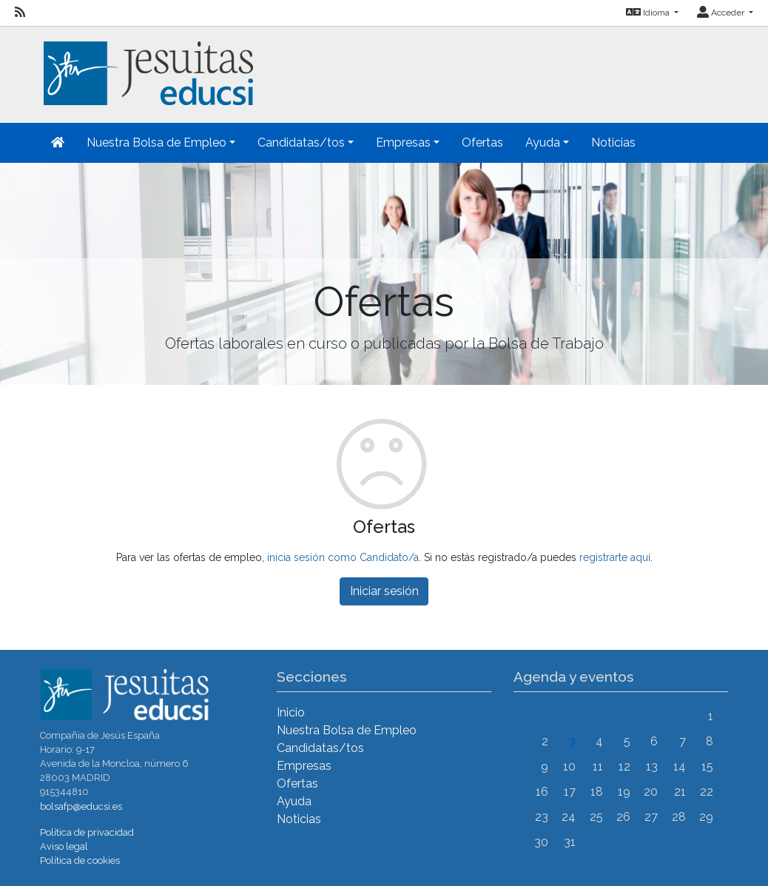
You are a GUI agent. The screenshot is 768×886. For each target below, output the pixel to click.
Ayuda (294, 801)
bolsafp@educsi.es (81, 806)
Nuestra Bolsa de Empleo (347, 730)
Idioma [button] (649, 12)
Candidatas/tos (320, 748)
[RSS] (20, 12)
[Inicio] (146, 65)
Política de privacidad (87, 832)
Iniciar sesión (384, 591)
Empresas (304, 766)
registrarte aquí (614, 557)
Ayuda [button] (542, 142)
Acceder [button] (722, 12)
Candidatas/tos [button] (301, 142)
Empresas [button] (403, 142)
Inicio (291, 712)
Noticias (613, 142)
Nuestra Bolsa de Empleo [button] (156, 142)
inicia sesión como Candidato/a (343, 557)
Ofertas (482, 142)
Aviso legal (64, 846)
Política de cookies (80, 860)
